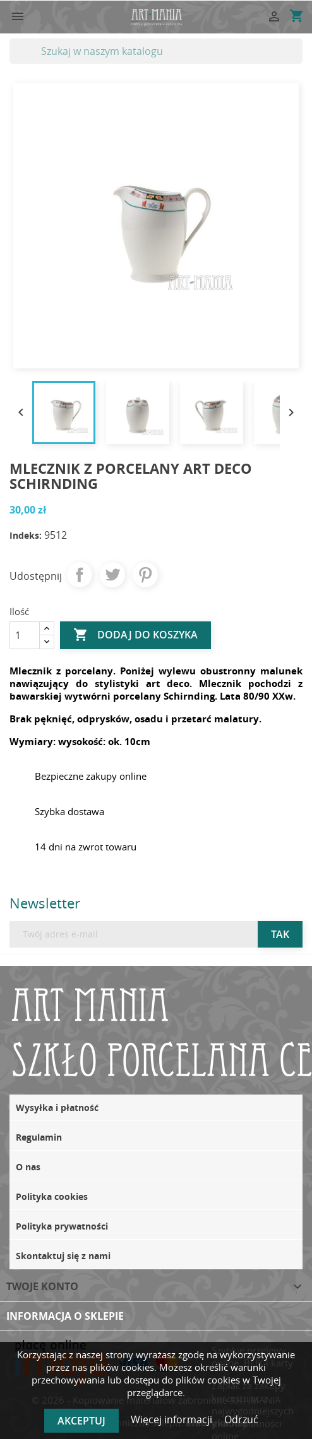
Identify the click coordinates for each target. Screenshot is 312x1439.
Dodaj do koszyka (135, 635)
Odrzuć (241, 1419)
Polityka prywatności (62, 1226)
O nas (28, 1167)
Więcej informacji (173, 1419)
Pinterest (145, 574)
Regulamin (39, 1137)
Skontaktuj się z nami (63, 1256)
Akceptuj (81, 1421)
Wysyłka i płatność (57, 1107)
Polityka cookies (52, 1196)
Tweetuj (112, 574)
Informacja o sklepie (65, 1316)
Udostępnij (79, 574)
